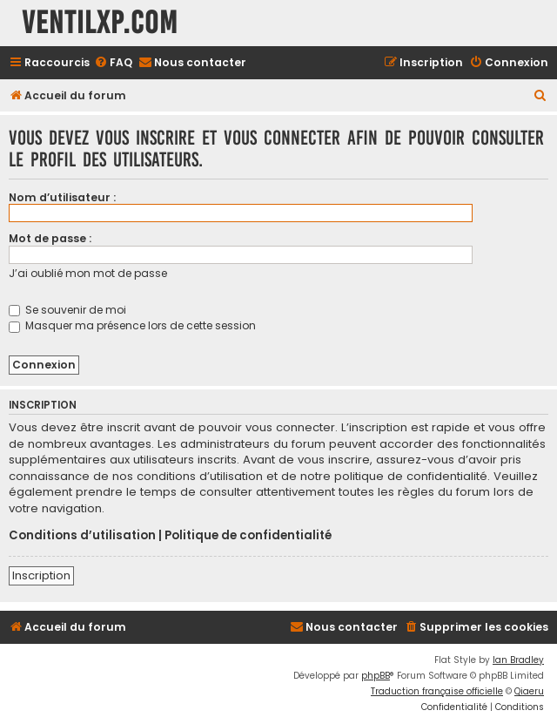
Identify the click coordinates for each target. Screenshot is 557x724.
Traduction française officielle (437, 691)
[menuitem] (113, 63)
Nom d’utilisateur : (62, 197)
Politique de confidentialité (248, 536)
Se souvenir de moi (67, 309)
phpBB (375, 675)
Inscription (41, 575)
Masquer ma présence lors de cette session (132, 325)
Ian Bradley (518, 659)
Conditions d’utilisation (82, 536)
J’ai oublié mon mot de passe (88, 273)
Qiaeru (529, 691)
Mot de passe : (50, 238)
